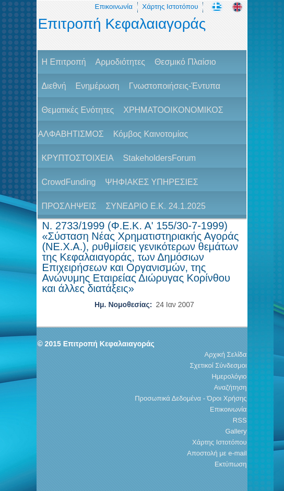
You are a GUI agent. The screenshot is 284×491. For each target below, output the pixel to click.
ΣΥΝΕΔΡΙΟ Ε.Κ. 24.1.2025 (155, 206)
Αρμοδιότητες (120, 61)
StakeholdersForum (159, 158)
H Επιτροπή (63, 61)
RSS (240, 420)
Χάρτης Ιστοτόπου (170, 6)
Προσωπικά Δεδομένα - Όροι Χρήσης (190, 398)
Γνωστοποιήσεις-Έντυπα (174, 85)
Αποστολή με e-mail (216, 453)
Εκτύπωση (231, 464)
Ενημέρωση (97, 85)
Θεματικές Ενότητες (77, 110)
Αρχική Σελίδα (226, 354)
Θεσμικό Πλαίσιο (185, 61)
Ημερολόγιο (228, 376)
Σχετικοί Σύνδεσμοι (218, 365)
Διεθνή (53, 85)
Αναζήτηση (230, 387)
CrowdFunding (68, 182)
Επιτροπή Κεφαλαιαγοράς (122, 24)
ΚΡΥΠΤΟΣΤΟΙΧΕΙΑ (77, 158)
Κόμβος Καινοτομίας (150, 134)
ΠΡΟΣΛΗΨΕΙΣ (68, 206)
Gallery (235, 431)
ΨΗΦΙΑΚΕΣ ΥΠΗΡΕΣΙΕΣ (151, 182)
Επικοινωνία (114, 6)
